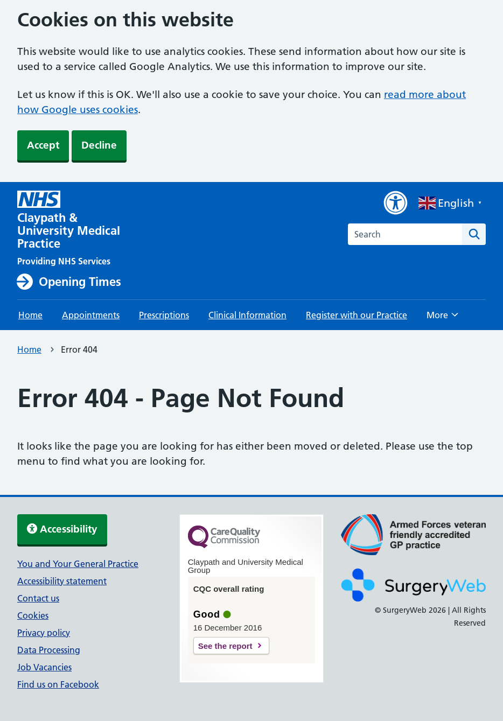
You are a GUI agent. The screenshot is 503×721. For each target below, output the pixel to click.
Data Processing (48, 650)
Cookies (32, 615)
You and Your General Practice (77, 563)
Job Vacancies (44, 667)
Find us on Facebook (58, 684)
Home (30, 315)
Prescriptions (164, 315)
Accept (43, 145)
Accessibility (62, 529)
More (442, 318)
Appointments (91, 315)
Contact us (38, 598)
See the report (225, 645)
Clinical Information (247, 315)
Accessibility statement (62, 581)
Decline (99, 145)
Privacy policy (43, 632)
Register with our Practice (356, 315)
